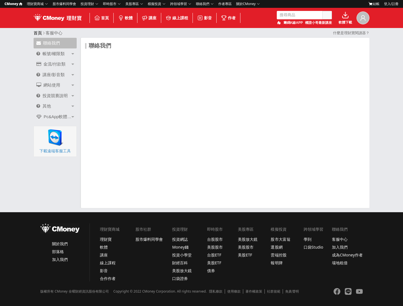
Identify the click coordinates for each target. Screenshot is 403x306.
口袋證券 (180, 278)
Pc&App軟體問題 (56, 116)
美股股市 (215, 247)
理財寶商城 (35, 3)
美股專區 (132, 3)
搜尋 (327, 15)
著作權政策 (253, 291)
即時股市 (109, 3)
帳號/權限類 (50, 53)
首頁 (101, 18)
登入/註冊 (391, 3)
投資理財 (87, 3)
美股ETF (214, 262)
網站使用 (48, 85)
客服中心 (340, 239)
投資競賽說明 (52, 95)
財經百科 (180, 262)
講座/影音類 (50, 74)
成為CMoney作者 (347, 255)
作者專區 (225, 3)
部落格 (58, 251)
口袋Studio (313, 247)
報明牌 (276, 262)
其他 (43, 106)
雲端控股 (278, 255)
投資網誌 (180, 239)
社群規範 (273, 291)
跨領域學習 (178, 3)
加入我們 (60, 259)
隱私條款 (215, 291)
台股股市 (215, 239)
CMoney (13, 3)
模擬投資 (154, 3)
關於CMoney (246, 3)
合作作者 (108, 278)
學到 (307, 239)
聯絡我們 (202, 3)
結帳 (373, 4)
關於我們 (60, 243)
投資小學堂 (182, 255)
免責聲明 (292, 291)
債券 (211, 270)
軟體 (125, 18)
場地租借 (340, 262)
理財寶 (106, 239)
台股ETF (214, 255)
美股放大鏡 (182, 270)
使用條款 (234, 291)
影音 (204, 18)
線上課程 (177, 18)
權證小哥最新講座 (318, 23)
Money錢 (180, 247)
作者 (228, 18)
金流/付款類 (50, 64)
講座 (149, 18)
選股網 (276, 247)
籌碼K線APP (293, 23)
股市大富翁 (280, 239)
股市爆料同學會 (64, 3)
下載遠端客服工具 (55, 141)
